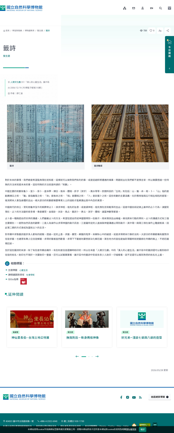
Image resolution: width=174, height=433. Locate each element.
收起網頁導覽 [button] (158, 397)
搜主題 (40, 30)
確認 (143, 429)
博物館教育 (29, 30)
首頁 (7, 30)
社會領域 (30, 275)
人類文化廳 (15, 82)
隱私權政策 (131, 429)
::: (119, 8)
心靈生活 (23, 270)
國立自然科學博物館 (21, 8)
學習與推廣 (17, 30)
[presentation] (77, 356)
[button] (160, 8)
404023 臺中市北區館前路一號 (18, 421)
